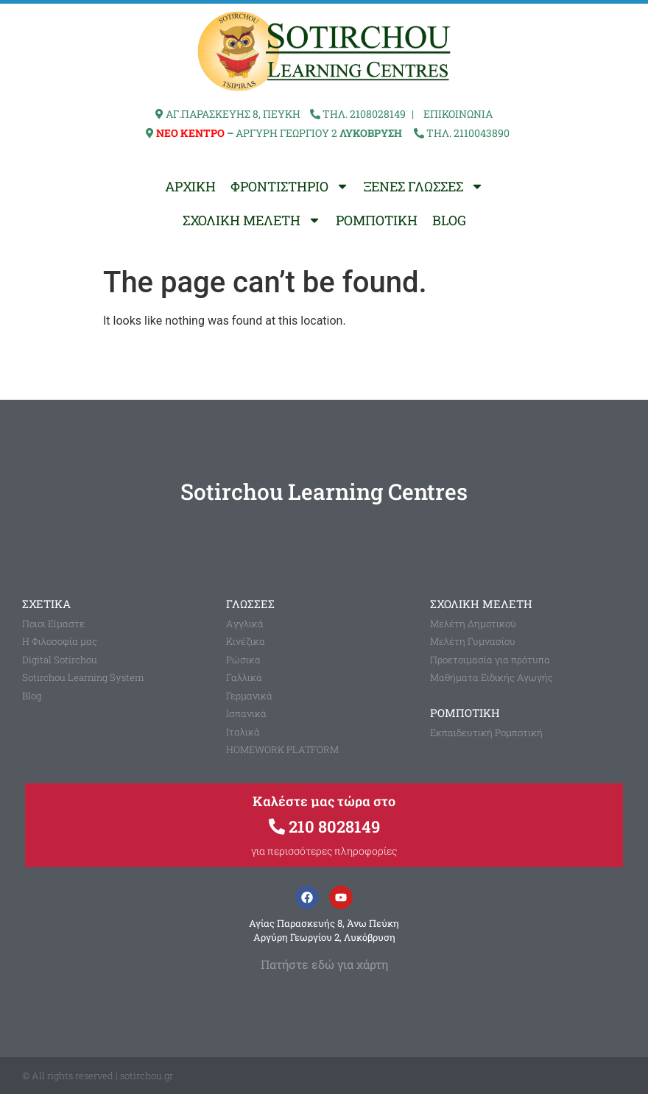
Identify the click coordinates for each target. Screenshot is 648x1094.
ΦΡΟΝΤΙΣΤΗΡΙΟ (289, 186)
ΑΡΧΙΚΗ (190, 186)
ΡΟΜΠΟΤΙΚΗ (377, 220)
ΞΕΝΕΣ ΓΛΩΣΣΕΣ (424, 186)
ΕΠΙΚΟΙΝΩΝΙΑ (458, 114)
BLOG (449, 220)
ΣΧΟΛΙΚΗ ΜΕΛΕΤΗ (252, 220)
